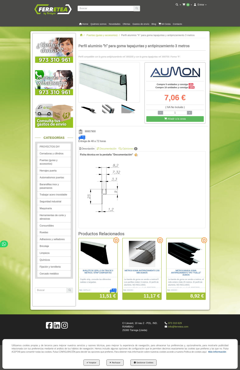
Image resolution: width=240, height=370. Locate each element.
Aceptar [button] (91, 362)
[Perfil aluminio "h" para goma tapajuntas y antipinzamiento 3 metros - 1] (89, 107)
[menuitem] (178, 4)
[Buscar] (137, 8)
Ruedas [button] (44, 232)
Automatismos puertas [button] (52, 177)
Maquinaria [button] (46, 208)
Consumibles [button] (47, 225)
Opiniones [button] (128, 148)
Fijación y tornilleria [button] (50, 266)
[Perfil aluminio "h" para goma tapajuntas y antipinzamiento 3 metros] (109, 82)
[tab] (142, 189)
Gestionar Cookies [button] (143, 362)
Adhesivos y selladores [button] (52, 239)
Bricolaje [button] (44, 246)
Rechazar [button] (115, 362)
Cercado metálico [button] (49, 273)
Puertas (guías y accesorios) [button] (49, 162)
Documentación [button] (107, 148)
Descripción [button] (87, 148)
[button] (53, 9)
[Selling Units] (175, 113)
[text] (106, 8)
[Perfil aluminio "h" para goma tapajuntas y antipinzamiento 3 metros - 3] (129, 107)
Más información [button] (217, 351)
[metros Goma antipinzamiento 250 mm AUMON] (142, 253)
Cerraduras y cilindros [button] (52, 153)
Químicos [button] (45, 260)
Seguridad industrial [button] (50, 201)
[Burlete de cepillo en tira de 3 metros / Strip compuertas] (98, 253)
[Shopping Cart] (175, 119)
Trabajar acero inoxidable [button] (53, 194)
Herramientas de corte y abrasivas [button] (53, 217)
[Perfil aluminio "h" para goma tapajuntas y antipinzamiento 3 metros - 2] (109, 107)
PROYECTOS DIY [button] (50, 146)
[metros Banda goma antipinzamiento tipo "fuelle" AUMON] (186, 253)
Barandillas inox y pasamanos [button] (49, 186)
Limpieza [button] (44, 253)
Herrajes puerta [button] (48, 170)
